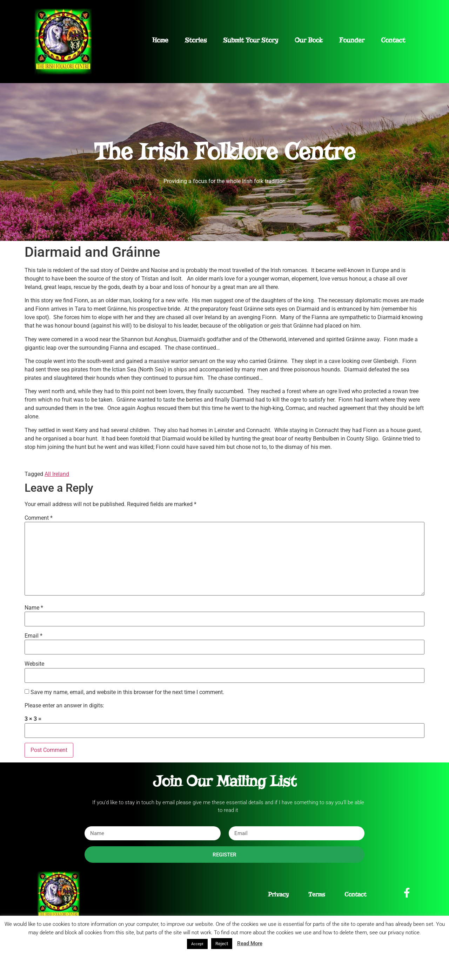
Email (33, 636)
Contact (393, 40)
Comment (39, 518)
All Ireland (57, 474)
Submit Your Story (250, 40)
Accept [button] (197, 944)
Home (160, 40)
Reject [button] (221, 943)
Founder (351, 40)
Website (34, 664)
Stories (196, 40)
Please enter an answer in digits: (64, 705)
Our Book (309, 40)
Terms (316, 894)
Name (34, 608)
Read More (249, 943)
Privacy (278, 894)
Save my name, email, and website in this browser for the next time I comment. (127, 692)
